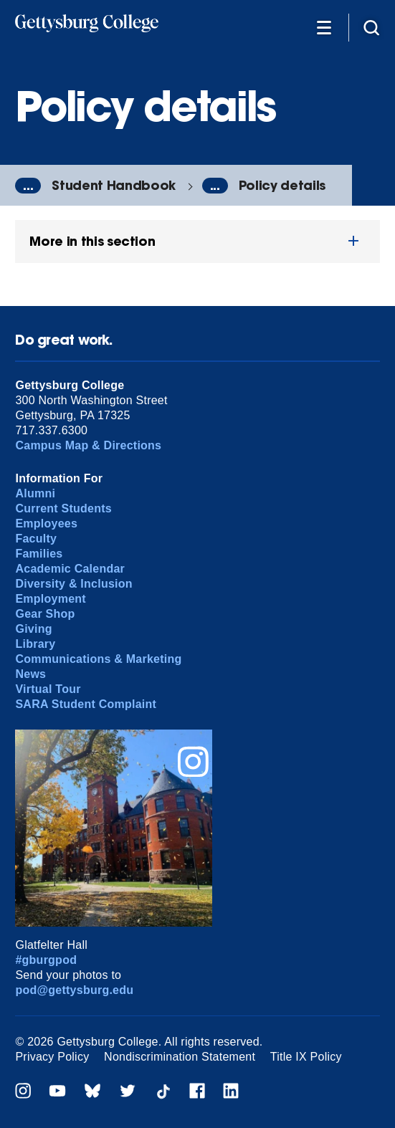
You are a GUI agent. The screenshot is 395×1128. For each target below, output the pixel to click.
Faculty (36, 538)
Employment (50, 599)
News (30, 674)
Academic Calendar (70, 569)
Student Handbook (113, 185)
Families (38, 554)
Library (35, 644)
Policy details (282, 185)
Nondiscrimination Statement (179, 1057)
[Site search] (371, 27)
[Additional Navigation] (324, 27)
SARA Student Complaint (85, 704)
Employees (46, 523)
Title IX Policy (306, 1057)
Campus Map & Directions (88, 445)
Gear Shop (45, 614)
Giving (33, 629)
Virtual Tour (47, 689)
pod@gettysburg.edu (74, 990)
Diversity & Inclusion (73, 584)
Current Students (63, 508)
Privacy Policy (52, 1057)
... (28, 185)
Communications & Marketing (98, 659)
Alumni (35, 493)
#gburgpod (46, 960)
